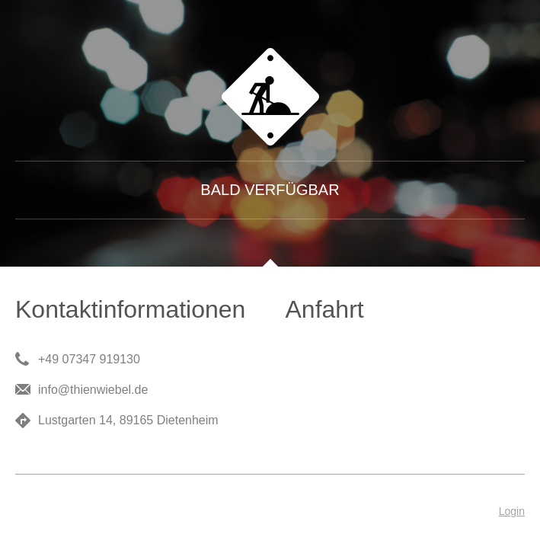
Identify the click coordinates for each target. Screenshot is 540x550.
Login (512, 511)
